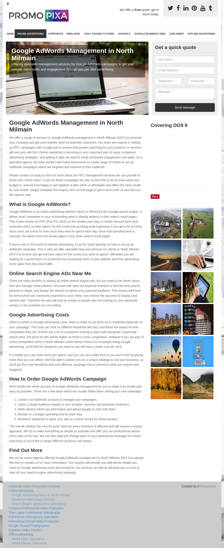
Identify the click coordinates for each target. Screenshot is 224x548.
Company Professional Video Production (36, 508)
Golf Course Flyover (99, 33)
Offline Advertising (201, 33)
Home (10, 33)
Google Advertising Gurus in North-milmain (41, 495)
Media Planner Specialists (29, 543)
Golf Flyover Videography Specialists (34, 517)
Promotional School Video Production (34, 521)
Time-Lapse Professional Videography (34, 512)
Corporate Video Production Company (34, 486)
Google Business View (150, 33)
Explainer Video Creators (25, 530)
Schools (124, 33)
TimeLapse (73, 33)
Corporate (55, 33)
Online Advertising (30, 33)
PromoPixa (208, 486)
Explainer (177, 33)
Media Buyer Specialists (28, 539)
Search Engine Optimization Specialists (38, 504)
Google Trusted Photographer (29, 525)
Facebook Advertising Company (33, 499)
